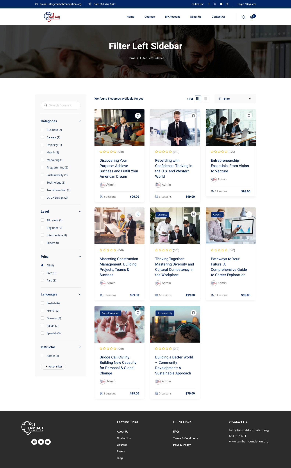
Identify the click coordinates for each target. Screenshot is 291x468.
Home (130, 17)
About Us (195, 17)
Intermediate (54, 235)
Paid (51, 280)
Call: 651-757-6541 (102, 4)
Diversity (162, 219)
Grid (190, 99)
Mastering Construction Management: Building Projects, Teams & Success (119, 271)
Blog (120, 458)
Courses (149, 17)
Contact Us (219, 17)
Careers (217, 219)
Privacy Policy (182, 445)
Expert (50, 243)
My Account (172, 17)
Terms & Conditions (185, 438)
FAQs (176, 432)
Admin (50, 356)
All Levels (51, 220)
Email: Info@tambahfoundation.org (58, 4)
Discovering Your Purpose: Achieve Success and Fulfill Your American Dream (119, 169)
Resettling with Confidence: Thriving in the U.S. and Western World (173, 169)
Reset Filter (53, 366)
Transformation (110, 317)
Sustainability (165, 317)
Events (121, 451)
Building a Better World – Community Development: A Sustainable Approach (174, 370)
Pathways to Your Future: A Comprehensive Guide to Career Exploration (229, 271)
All (50, 265)
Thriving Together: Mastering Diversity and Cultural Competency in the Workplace (174, 271)
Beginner (51, 227)
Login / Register (247, 4)
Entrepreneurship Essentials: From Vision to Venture (230, 167)
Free (51, 273)
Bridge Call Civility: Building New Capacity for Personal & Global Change (118, 370)
